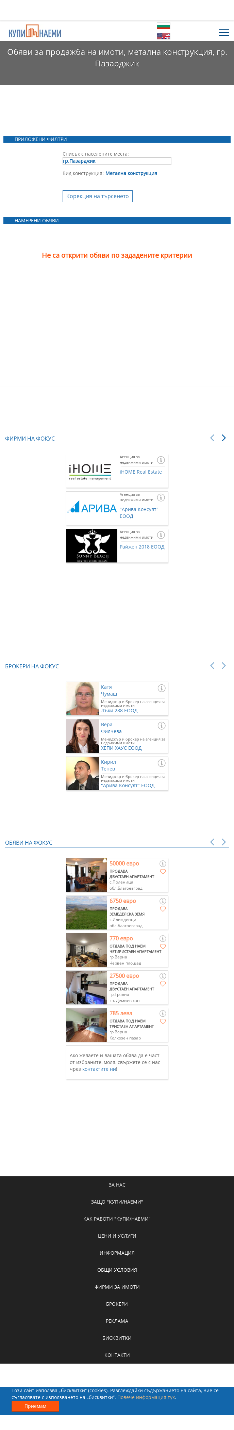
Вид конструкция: (83, 173)
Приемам (35, 1406)
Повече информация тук (146, 1397)
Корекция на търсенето (97, 196)
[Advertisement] (117, 10)
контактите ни (99, 1069)
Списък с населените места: (96, 153)
